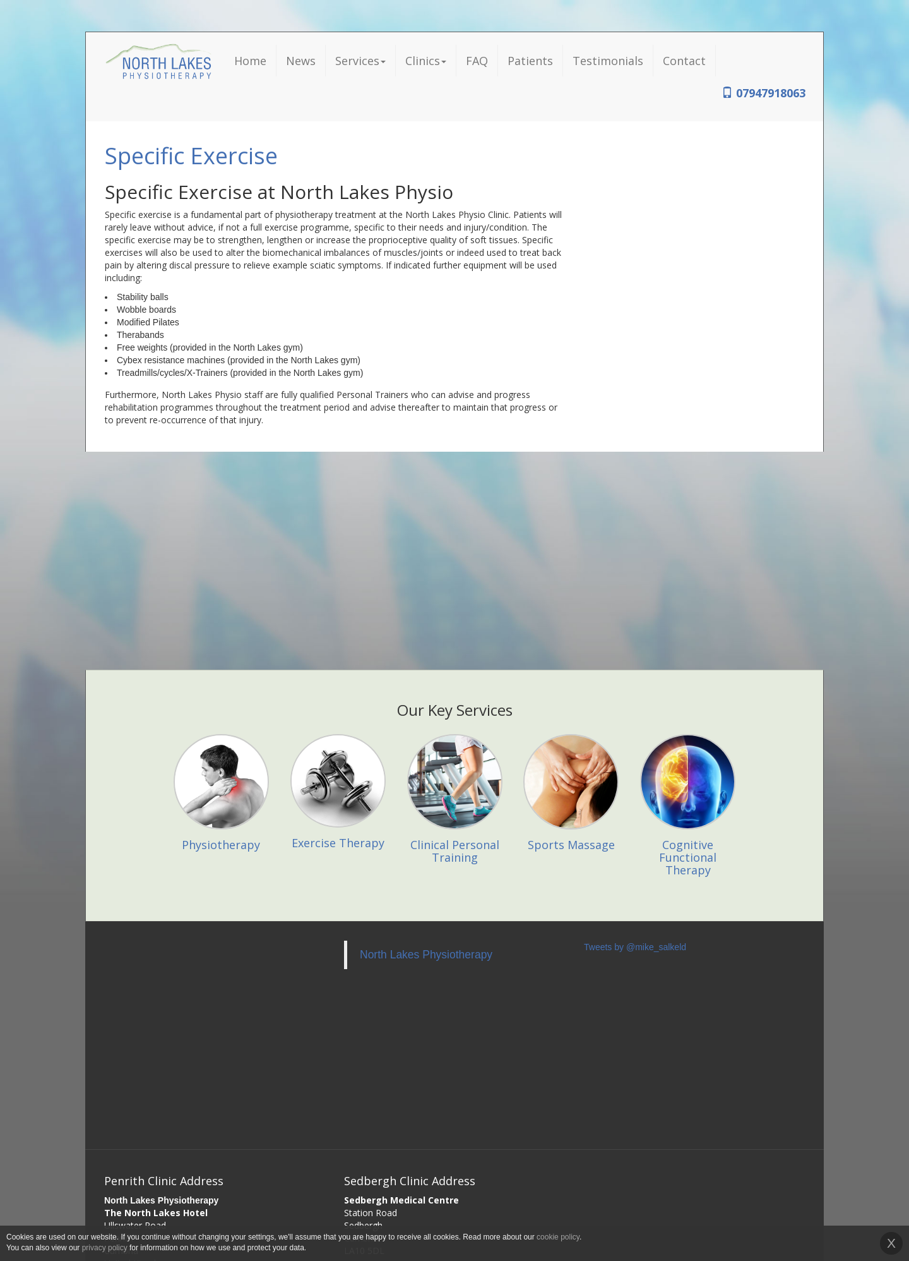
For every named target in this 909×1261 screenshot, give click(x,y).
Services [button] (360, 60)
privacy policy (105, 1247)
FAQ (477, 60)
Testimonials (608, 60)
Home (250, 60)
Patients (530, 60)
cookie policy (558, 1237)
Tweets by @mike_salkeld (635, 947)
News (301, 60)
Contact (684, 60)
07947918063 (763, 92)
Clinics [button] (425, 60)
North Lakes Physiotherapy (426, 954)
